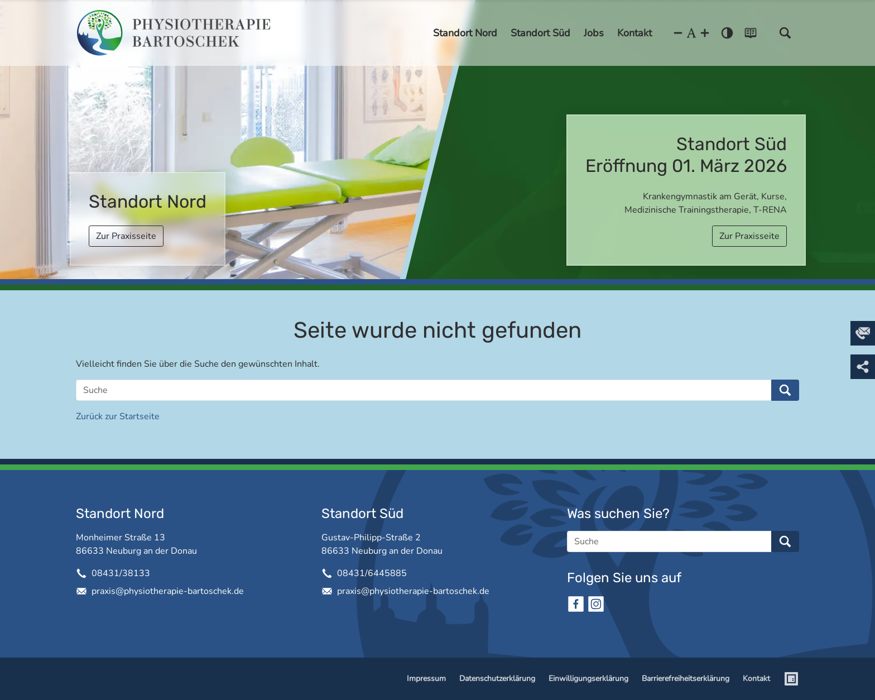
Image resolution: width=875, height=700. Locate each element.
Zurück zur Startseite (118, 416)
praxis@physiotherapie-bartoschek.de (168, 591)
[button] (785, 33)
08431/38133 (121, 573)
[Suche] (424, 390)
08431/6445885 (372, 573)
